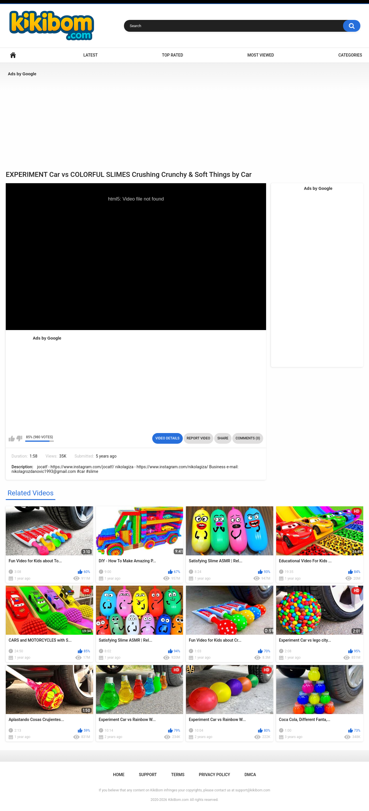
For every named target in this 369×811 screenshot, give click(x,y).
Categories (350, 55)
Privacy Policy (214, 774)
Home (13, 55)
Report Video (198, 438)
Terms (177, 774)
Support (148, 774)
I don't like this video (19, 438)
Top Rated (172, 55)
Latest (90, 55)
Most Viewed (260, 55)
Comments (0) (248, 438)
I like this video (12, 438)
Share (222, 438)
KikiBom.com (178, 800)
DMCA (250, 774)
